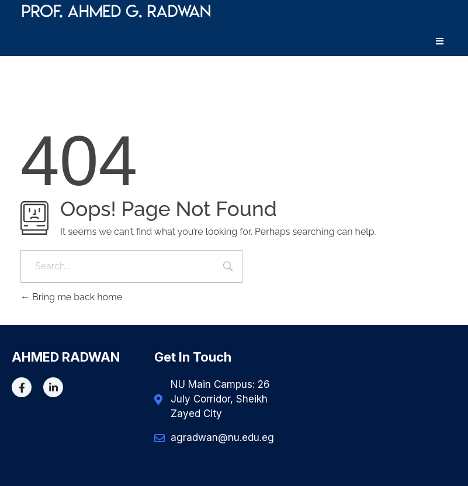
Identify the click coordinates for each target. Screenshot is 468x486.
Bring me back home (71, 297)
